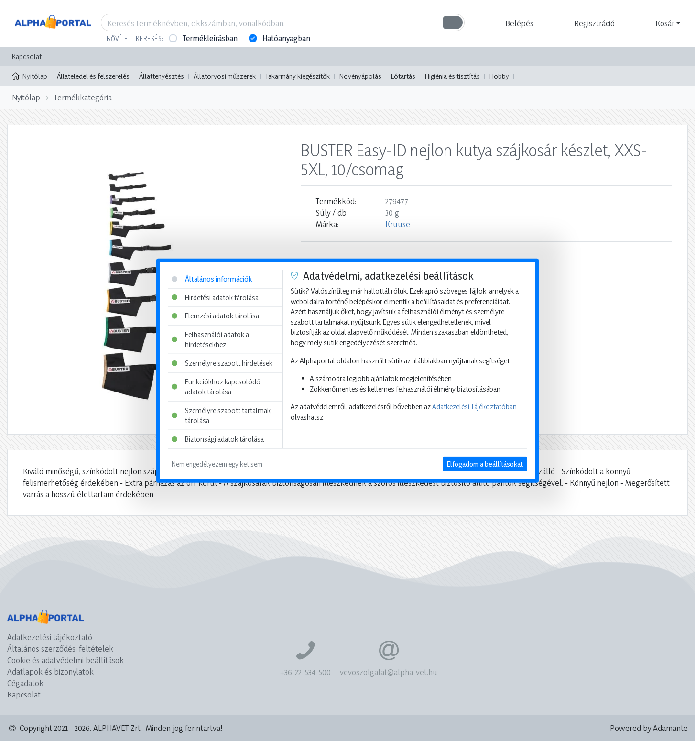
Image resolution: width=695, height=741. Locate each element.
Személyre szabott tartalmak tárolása (221, 415)
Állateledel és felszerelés (93, 76)
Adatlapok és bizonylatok (50, 671)
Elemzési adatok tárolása (215, 315)
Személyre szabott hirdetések (222, 363)
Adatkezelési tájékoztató (49, 637)
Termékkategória (83, 97)
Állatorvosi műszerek (225, 76)
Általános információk (212, 278)
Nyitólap (29, 75)
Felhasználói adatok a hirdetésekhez (210, 339)
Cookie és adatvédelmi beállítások (65, 660)
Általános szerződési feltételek (60, 648)
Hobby (499, 76)
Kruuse (397, 224)
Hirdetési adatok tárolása (215, 297)
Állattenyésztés (161, 76)
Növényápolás (360, 76)
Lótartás (403, 76)
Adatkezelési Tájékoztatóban (474, 406)
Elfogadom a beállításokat (485, 463)
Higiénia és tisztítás (452, 76)
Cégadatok (25, 683)
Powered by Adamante (649, 728)
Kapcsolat (27, 56)
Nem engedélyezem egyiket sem (217, 463)
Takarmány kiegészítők (297, 76)
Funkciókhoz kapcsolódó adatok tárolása (216, 386)
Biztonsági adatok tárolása (218, 439)
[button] (518, 23)
